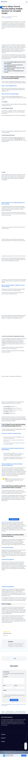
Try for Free (24, 755)
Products (14, 741)
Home (3, 711)
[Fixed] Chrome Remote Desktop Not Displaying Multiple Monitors (13, 65)
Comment (5, 676)
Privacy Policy (20, 752)
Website (4, 690)
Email (16, 685)
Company (14, 734)
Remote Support (8, 17)
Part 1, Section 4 (19, 453)
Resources (14, 738)
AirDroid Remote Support (7, 522)
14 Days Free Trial (14, 519)
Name (4, 685)
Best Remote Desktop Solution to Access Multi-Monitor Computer (14, 68)
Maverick (10, 641)
